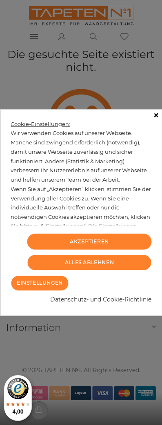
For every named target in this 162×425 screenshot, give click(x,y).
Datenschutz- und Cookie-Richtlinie (100, 299)
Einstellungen (40, 283)
